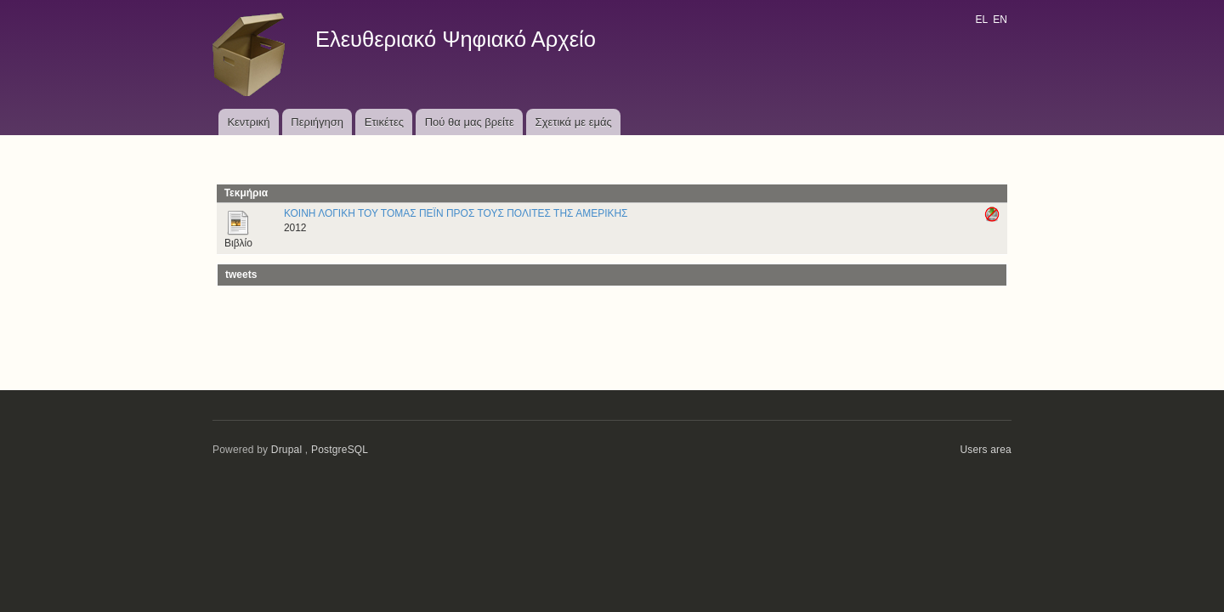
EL (981, 20)
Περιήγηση (317, 122)
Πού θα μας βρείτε (469, 122)
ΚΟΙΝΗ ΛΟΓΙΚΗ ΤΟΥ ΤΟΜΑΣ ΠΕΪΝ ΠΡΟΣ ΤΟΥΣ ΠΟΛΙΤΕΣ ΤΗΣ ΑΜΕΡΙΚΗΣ (456, 213)
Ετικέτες (384, 122)
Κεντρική (248, 122)
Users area (986, 450)
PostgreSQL (339, 450)
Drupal (287, 450)
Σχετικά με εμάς (574, 122)
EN (1000, 20)
